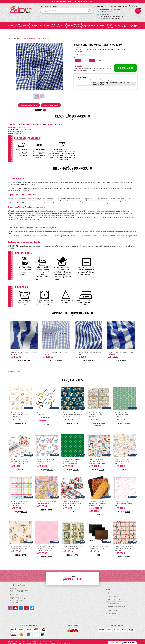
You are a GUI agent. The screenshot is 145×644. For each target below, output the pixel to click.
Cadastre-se (133, 6)
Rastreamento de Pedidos (115, 617)
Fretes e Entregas (112, 610)
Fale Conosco (123, 6)
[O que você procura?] (89, 11)
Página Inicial (111, 586)
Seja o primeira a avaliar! (80, 54)
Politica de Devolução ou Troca (116, 606)
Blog (109, 589)
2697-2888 (14, 594)
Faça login (54, 6)
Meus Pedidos (100, 6)
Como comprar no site (114, 596)
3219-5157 (104, 15)
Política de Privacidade (114, 600)
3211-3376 (14, 603)
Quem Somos (111, 593)
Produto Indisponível (56, 334)
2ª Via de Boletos (112, 613)
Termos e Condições (113, 603)
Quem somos (112, 6)
